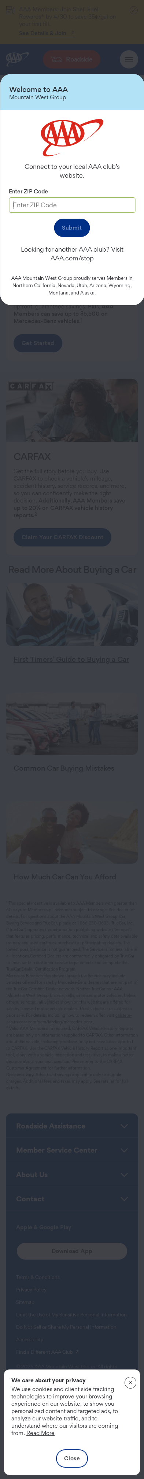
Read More (40, 1433)
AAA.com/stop (72, 258)
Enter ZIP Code (28, 191)
